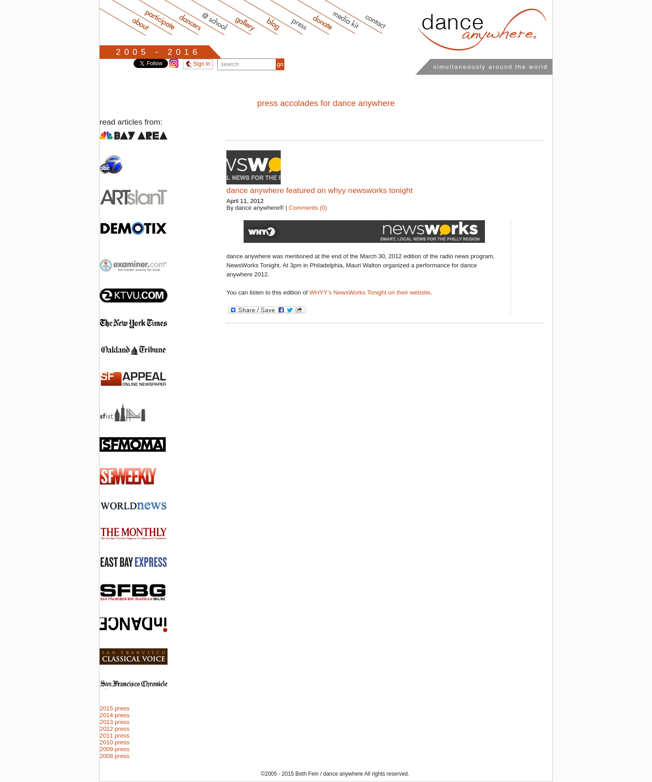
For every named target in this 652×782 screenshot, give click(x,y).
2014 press (114, 715)
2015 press (114, 708)
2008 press (114, 756)
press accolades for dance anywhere (326, 103)
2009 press (114, 749)
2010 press (114, 742)
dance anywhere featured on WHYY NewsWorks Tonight (319, 190)
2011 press (114, 735)
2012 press (114, 728)
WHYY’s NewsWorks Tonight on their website (369, 292)
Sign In (198, 64)
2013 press (114, 722)
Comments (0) (308, 207)
